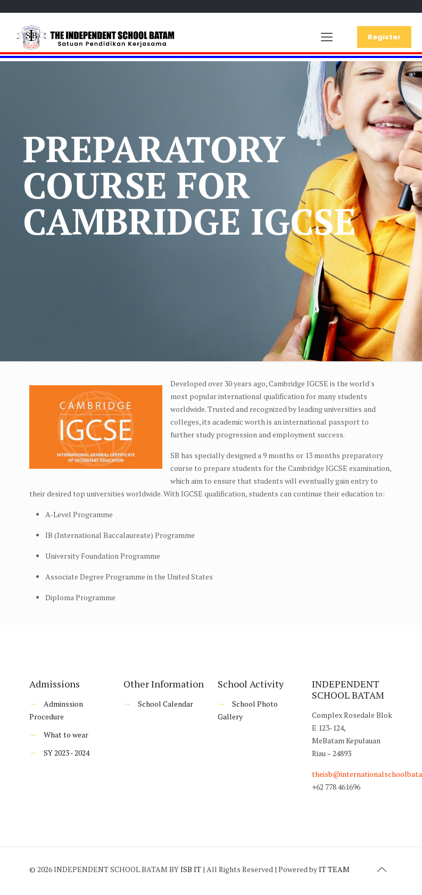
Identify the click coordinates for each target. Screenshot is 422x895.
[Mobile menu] (327, 37)
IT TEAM (334, 869)
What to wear (66, 735)
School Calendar (165, 704)
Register (384, 37)
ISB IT (190, 869)
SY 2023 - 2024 (66, 753)
